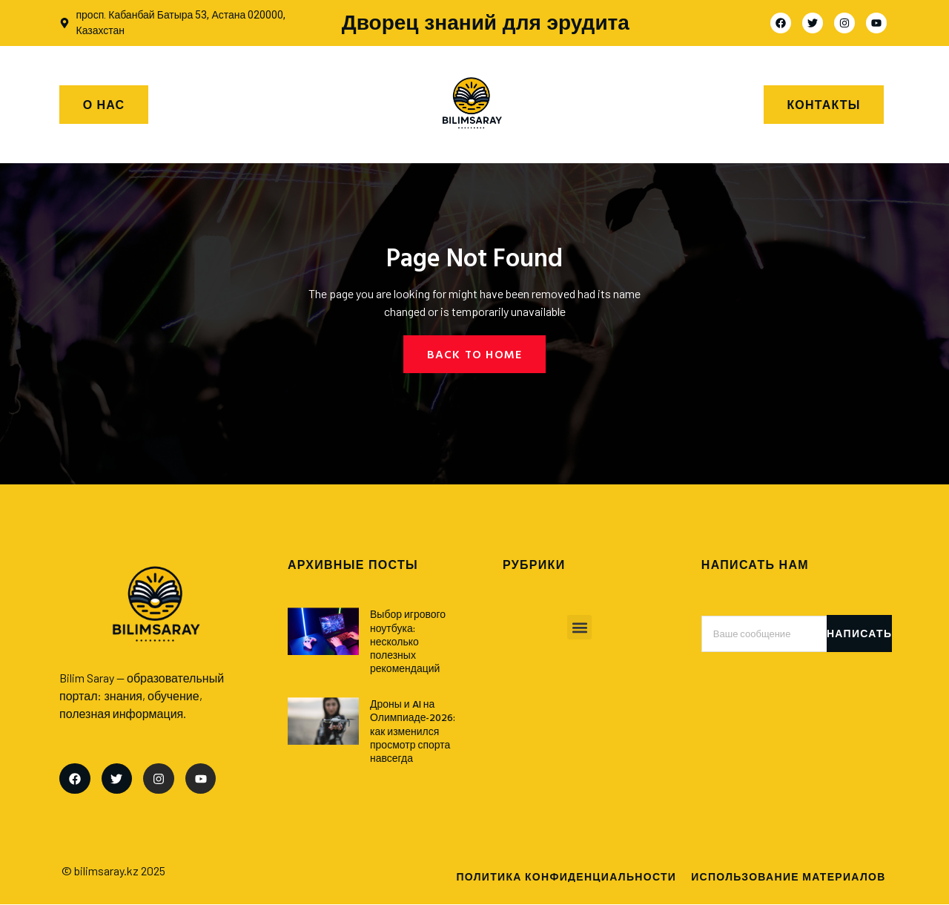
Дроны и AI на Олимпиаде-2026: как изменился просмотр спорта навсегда (413, 731)
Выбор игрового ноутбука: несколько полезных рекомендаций (408, 642)
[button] (579, 628)
